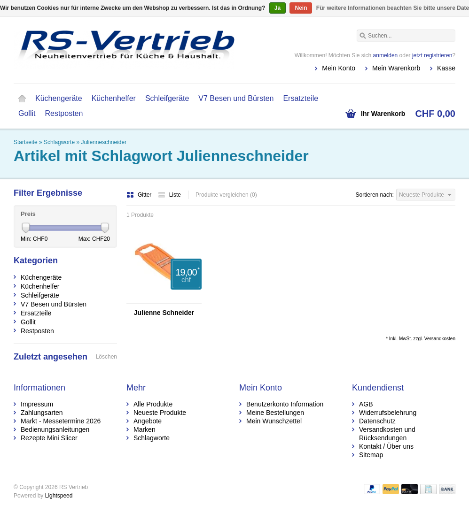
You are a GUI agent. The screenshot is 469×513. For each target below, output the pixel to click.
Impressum (37, 404)
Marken (144, 429)
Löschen (106, 356)
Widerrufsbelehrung (387, 412)
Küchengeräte (58, 98)
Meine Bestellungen (275, 412)
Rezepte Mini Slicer (49, 438)
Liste (169, 194)
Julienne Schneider (164, 312)
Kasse (446, 68)
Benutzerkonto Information (284, 404)
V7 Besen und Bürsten (236, 98)
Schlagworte (59, 142)
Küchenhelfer (114, 98)
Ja (277, 8)
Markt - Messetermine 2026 (61, 421)
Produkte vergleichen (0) (226, 194)
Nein (301, 8)
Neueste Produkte (159, 412)
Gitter (139, 194)
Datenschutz (377, 421)
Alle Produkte (152, 404)
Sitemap (371, 455)
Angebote (147, 421)
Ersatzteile (300, 98)
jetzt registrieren (432, 55)
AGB (366, 404)
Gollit (26, 113)
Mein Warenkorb (396, 68)
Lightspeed (59, 495)
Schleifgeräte (167, 98)
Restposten (64, 113)
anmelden (385, 55)
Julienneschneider (103, 142)
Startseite (22, 98)
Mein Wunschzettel (274, 421)
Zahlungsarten (42, 412)
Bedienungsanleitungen (55, 429)
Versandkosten (439, 338)
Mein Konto (338, 68)
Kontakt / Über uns (386, 446)
